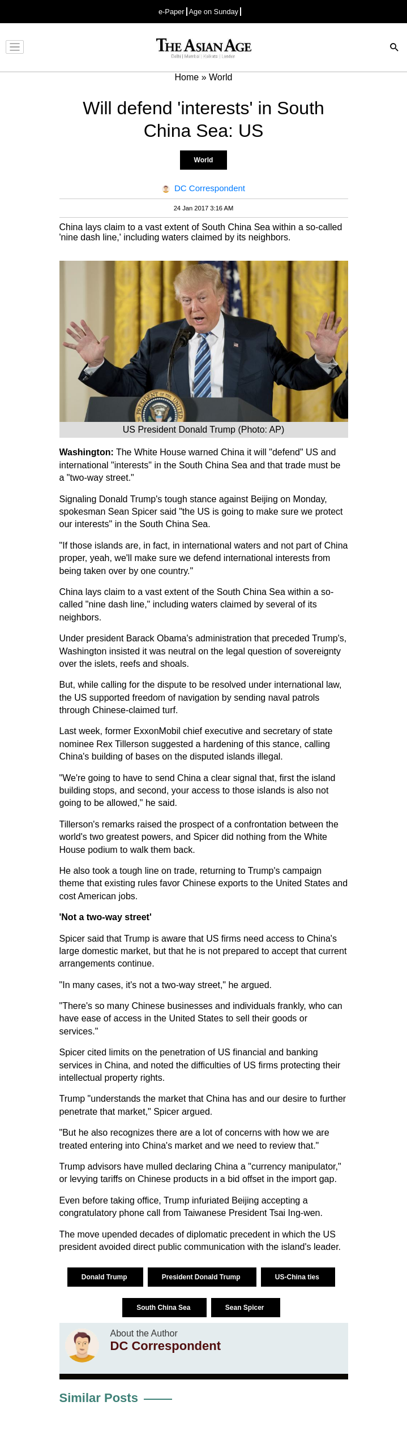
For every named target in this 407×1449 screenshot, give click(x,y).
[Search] (394, 48)
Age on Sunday (214, 11)
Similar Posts (98, 1398)
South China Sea (164, 1308)
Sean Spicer (245, 1308)
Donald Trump (105, 1277)
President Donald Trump (202, 1277)
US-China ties (298, 1277)
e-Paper (171, 11)
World (203, 160)
